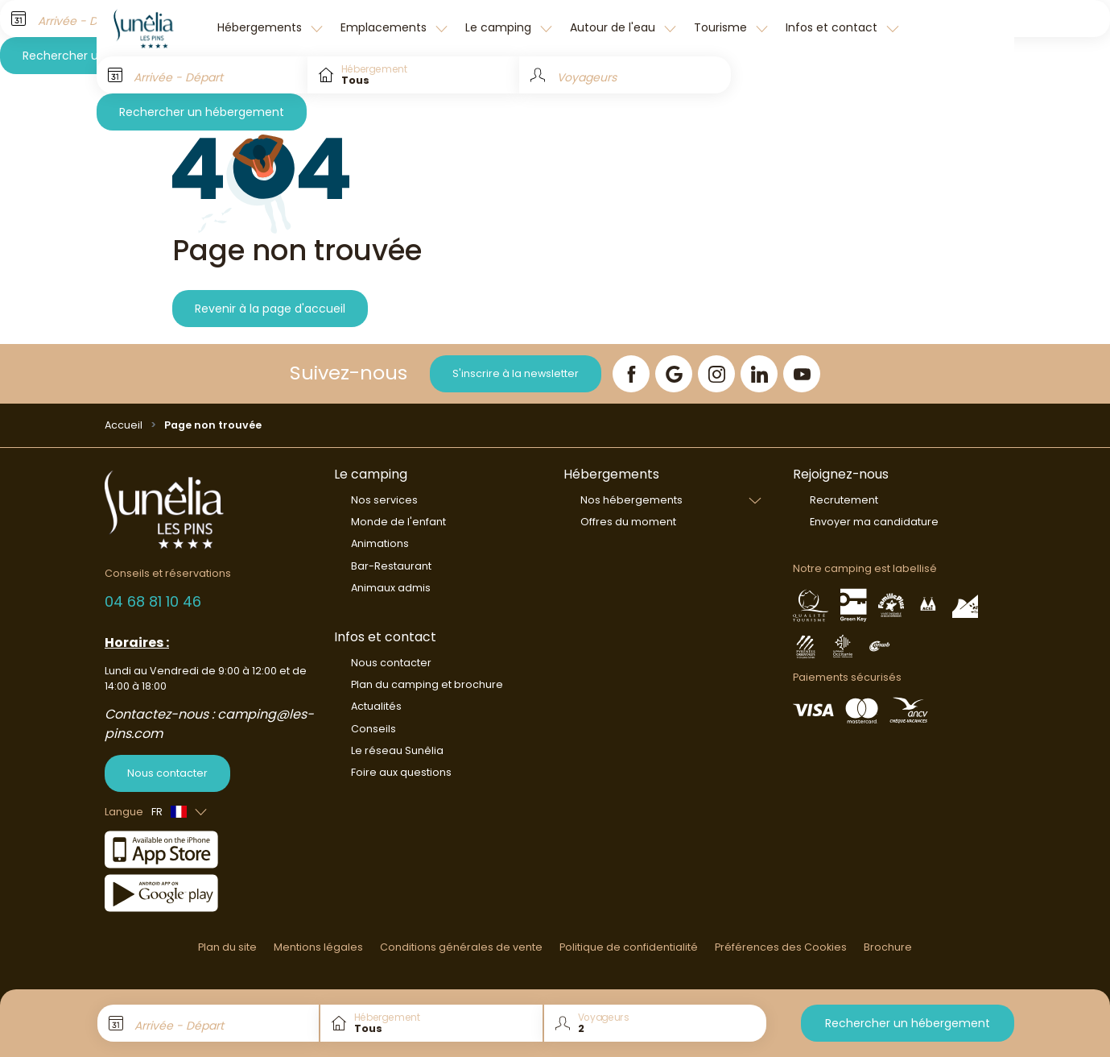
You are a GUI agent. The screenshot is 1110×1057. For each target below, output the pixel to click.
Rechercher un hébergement (201, 112)
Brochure (888, 947)
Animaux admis (391, 588)
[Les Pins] (152, 28)
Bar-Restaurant (391, 566)
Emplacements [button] (385, 27)
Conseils (373, 729)
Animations (380, 543)
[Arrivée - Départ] (202, 74)
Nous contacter (167, 773)
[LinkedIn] (759, 373)
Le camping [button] (499, 27)
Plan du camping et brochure (427, 684)
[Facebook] (631, 373)
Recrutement (844, 500)
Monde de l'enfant (398, 521)
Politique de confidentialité (628, 947)
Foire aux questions (401, 772)
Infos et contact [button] (833, 27)
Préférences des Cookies (781, 947)
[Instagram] (716, 373)
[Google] (673, 373)
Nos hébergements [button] (631, 500)
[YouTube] (801, 373)
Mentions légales (318, 947)
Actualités (376, 706)
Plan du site (227, 947)
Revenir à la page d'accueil (270, 309)
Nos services (384, 500)
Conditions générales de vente (461, 947)
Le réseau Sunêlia (397, 750)
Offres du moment (628, 521)
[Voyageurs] (625, 74)
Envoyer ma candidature (874, 521)
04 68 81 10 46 (153, 601)
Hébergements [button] (261, 27)
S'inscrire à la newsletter (515, 373)
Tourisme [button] (722, 27)
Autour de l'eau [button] (614, 27)
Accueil (123, 425)
